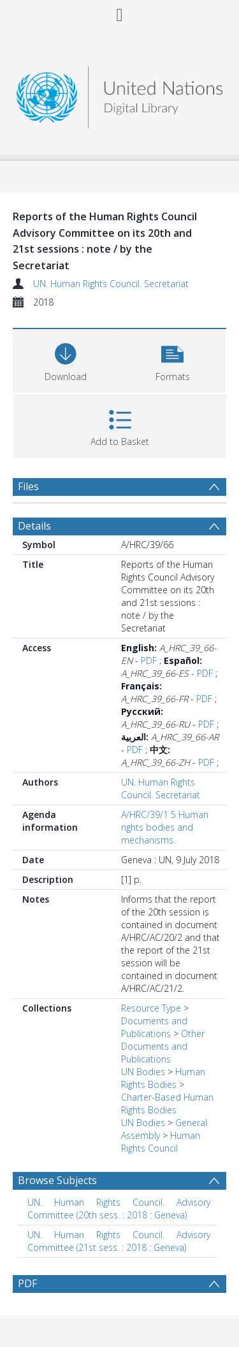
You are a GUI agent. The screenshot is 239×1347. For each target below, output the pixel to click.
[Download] (66, 359)
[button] (173, 359)
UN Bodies (143, 1072)
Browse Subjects (57, 1180)
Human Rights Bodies (163, 1078)
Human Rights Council (160, 1141)
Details (34, 526)
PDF (149, 660)
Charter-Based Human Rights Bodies (167, 1103)
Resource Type (151, 1008)
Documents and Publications (154, 1027)
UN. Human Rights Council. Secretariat (111, 284)
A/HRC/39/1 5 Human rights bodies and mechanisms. (164, 827)
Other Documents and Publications (163, 1046)
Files (28, 486)
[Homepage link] (119, 94)
